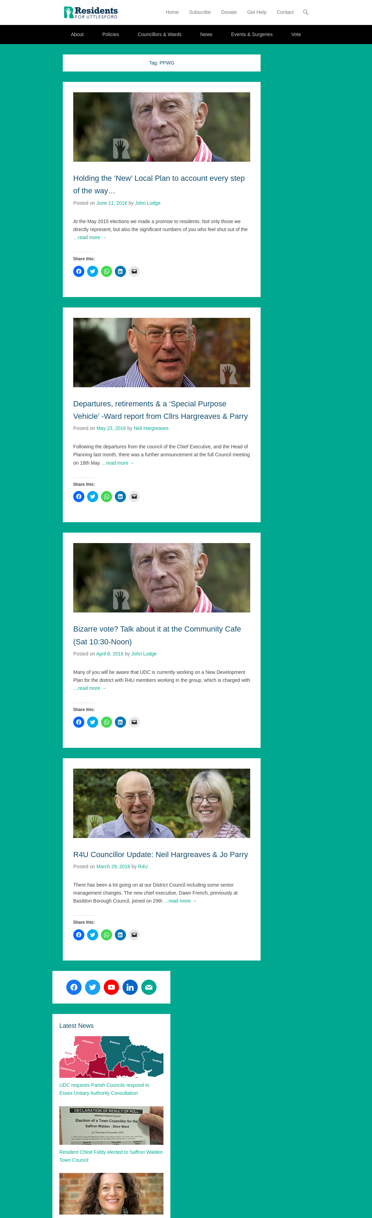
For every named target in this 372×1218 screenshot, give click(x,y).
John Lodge (147, 203)
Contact (285, 12)
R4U (143, 866)
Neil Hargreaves (151, 428)
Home (172, 12)
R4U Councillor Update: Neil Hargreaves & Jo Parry (160, 854)
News (206, 34)
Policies (110, 34)
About (77, 34)
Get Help (257, 12)
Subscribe (200, 12)
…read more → (90, 237)
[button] (90, 12)
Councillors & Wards (159, 34)
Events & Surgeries (252, 34)
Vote (296, 34)
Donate (229, 12)
